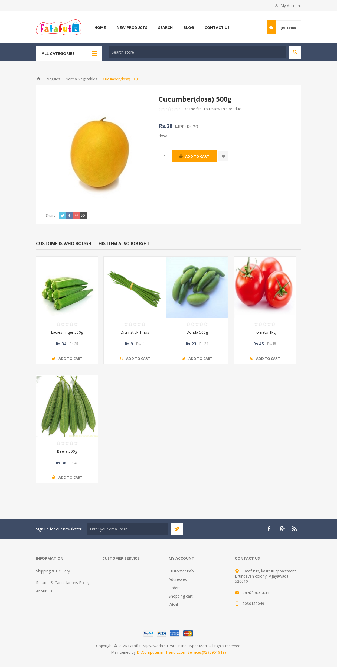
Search (165, 27)
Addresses (178, 579)
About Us (44, 591)
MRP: (180, 127)
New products (132, 27)
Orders (175, 587)
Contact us (217, 27)
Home (100, 27)
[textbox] (197, 52)
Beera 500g (67, 451)
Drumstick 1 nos (134, 332)
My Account (290, 5)
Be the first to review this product (213, 108)
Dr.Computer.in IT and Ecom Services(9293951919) (181, 652)
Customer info (181, 571)
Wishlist (175, 604)
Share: (51, 215)
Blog (189, 27)
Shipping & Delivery (53, 571)
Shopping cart (181, 596)
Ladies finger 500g (67, 332)
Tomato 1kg (265, 332)
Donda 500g (197, 332)
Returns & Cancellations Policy (62, 582)
